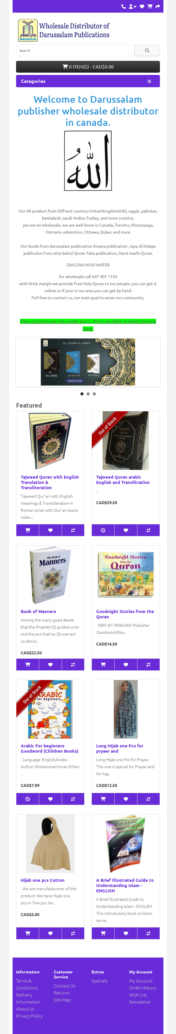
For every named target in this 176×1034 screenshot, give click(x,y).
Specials (99, 980)
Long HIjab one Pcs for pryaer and (119, 748)
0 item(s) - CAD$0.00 (88, 66)
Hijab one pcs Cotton (43, 880)
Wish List (138, 995)
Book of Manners (38, 611)
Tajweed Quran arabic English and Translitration (123, 479)
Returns (61, 993)
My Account (141, 980)
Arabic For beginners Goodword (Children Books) (49, 748)
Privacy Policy (29, 1016)
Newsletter (140, 1002)
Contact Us (64, 985)
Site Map (62, 1000)
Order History (142, 988)
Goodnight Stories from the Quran (125, 613)
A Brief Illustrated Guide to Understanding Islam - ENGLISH (125, 885)
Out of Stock (108, 426)
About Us (25, 1009)
